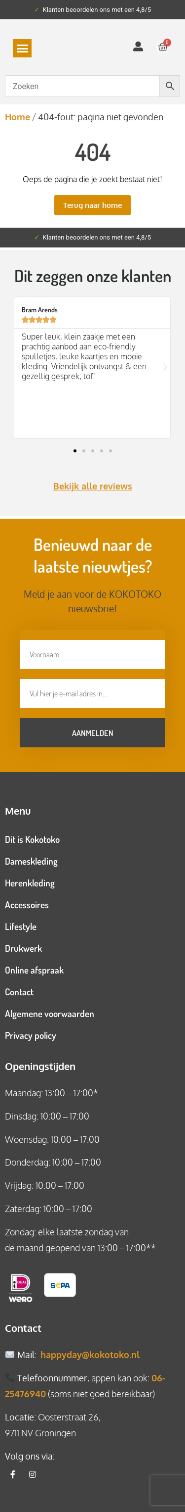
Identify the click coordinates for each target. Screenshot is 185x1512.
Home (17, 116)
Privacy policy (30, 1035)
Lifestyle (21, 926)
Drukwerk (23, 948)
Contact (19, 991)
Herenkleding (30, 883)
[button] (22, 48)
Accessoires (27, 904)
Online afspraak (34, 970)
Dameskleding (31, 861)
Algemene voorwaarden (49, 1013)
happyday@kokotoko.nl (90, 1354)
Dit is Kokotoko (32, 839)
